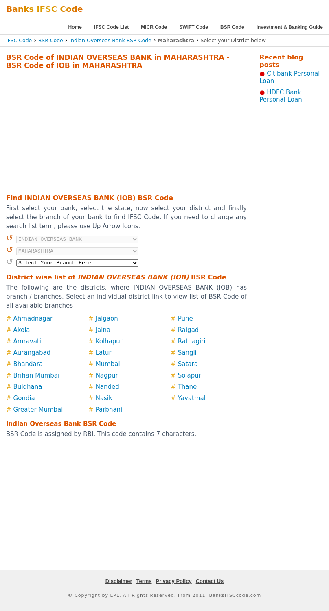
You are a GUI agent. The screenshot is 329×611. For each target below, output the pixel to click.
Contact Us (210, 581)
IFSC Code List (111, 27)
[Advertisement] (115, 131)
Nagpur (107, 375)
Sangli (187, 352)
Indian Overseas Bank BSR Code (110, 40)
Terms (143, 581)
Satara (188, 364)
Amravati (27, 341)
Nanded (107, 387)
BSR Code (232, 27)
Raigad (188, 330)
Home (75, 27)
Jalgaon (107, 318)
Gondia (24, 398)
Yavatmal (192, 398)
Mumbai (108, 364)
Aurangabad (32, 352)
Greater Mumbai (38, 409)
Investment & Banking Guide (290, 27)
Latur (104, 352)
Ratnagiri (192, 341)
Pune (185, 318)
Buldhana (27, 387)
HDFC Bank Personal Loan (280, 96)
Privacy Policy (174, 581)
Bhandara (28, 364)
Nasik (104, 398)
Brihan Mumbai (36, 375)
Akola (21, 330)
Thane (187, 387)
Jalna (103, 330)
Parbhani (109, 409)
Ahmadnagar (33, 318)
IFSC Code (19, 40)
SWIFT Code (193, 27)
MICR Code (154, 27)
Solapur (189, 375)
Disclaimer (118, 581)
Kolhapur (109, 341)
